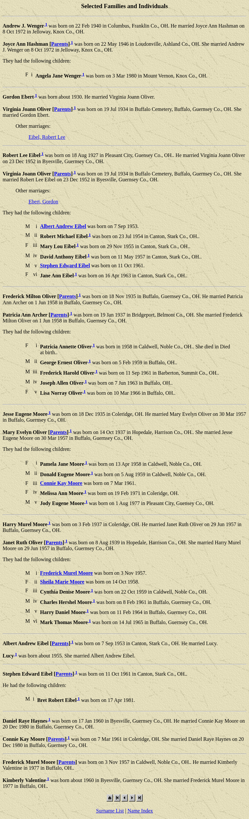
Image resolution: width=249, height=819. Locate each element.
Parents (59, 44)
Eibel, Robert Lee (47, 137)
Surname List (110, 810)
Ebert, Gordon (43, 201)
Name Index (140, 810)
